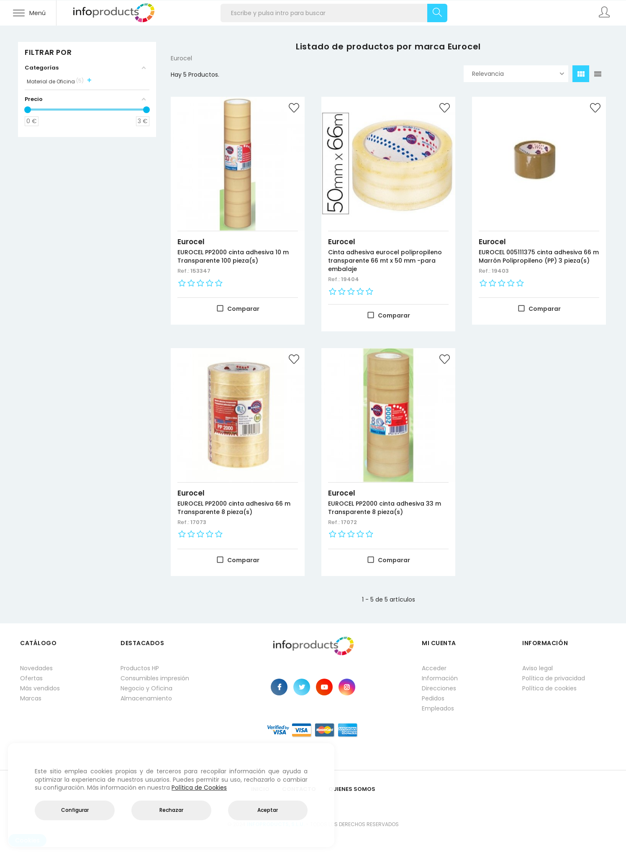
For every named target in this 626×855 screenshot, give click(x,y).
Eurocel (191, 242)
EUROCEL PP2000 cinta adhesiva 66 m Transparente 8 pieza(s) (233, 507)
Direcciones (439, 688)
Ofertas (31, 678)
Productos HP (140, 668)
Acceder (434, 668)
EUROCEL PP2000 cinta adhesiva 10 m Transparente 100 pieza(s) (233, 256)
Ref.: (183, 271)
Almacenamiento (146, 698)
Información (440, 678)
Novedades (36, 668)
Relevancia (518, 74)
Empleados (438, 708)
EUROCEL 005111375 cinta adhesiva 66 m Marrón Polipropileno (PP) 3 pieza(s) (539, 256)
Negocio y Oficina (146, 688)
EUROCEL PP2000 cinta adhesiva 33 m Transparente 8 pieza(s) (384, 507)
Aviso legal (537, 668)
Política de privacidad (553, 678)
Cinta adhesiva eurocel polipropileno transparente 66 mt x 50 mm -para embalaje (385, 260)
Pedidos (433, 698)
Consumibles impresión (155, 678)
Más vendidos (40, 688)
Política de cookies (549, 688)
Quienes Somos (351, 789)
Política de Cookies (199, 787)
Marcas (30, 698)
